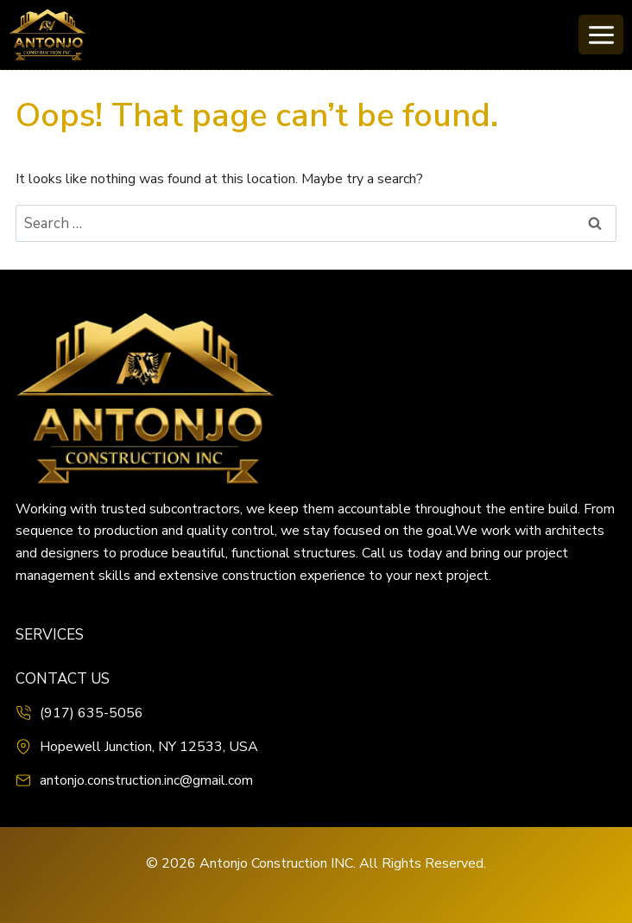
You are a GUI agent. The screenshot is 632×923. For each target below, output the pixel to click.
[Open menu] (600, 34)
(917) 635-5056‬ (91, 712)
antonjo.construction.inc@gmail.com (146, 780)
